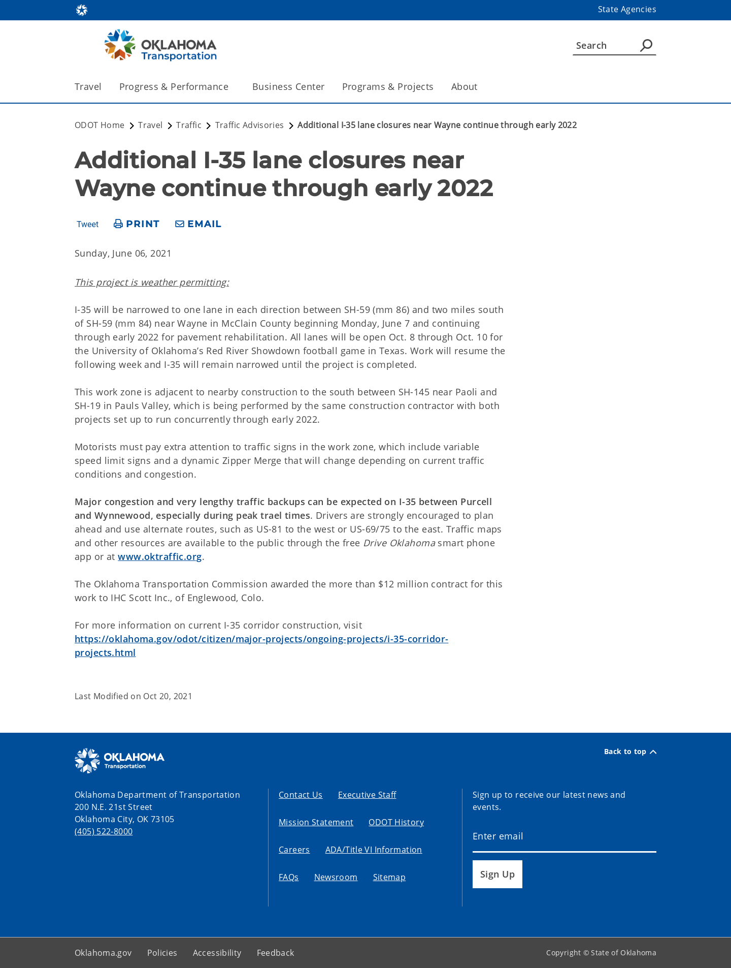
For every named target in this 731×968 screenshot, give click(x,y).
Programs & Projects (388, 86)
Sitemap (389, 877)
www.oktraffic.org (160, 556)
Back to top (630, 751)
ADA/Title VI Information (373, 849)
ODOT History (396, 822)
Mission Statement (316, 822)
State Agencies (627, 9)
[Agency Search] (646, 45)
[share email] (198, 224)
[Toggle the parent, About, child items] (481, 86)
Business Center (288, 86)
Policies (162, 952)
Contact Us (301, 794)
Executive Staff (367, 794)
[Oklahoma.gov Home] (82, 9)
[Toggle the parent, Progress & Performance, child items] (231, 86)
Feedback (275, 952)
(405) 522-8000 (103, 831)
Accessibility (217, 952)
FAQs (289, 877)
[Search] (614, 45)
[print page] (137, 224)
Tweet (87, 225)
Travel (88, 86)
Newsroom (336, 877)
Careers (294, 849)
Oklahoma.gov (103, 952)
